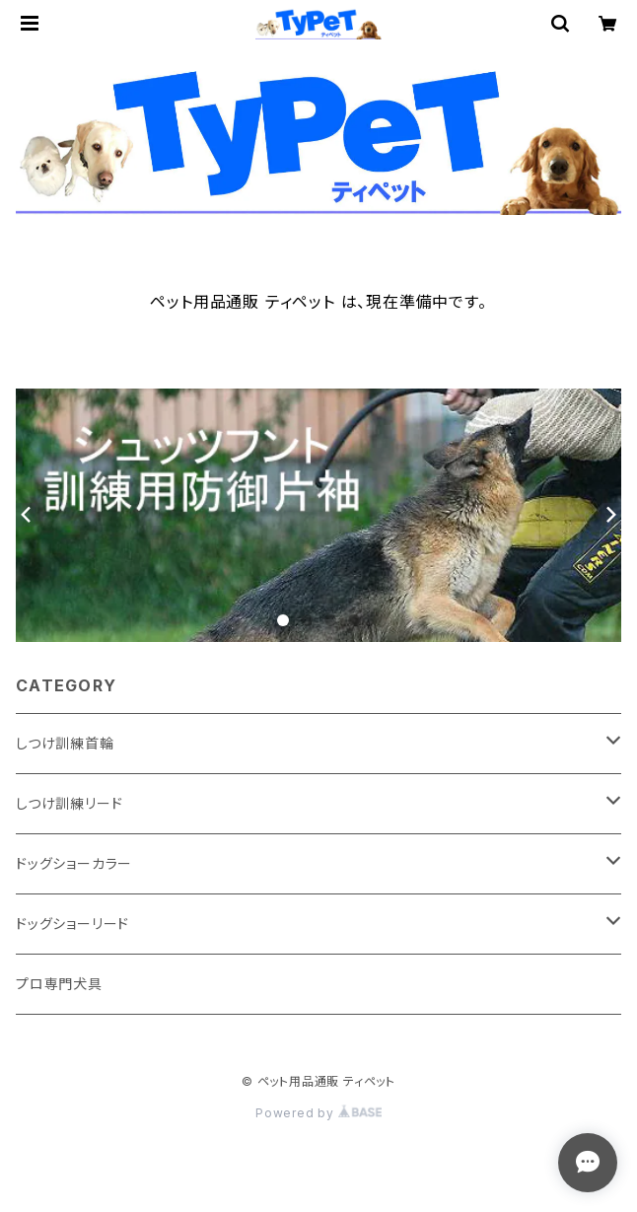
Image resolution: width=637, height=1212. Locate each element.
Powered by (318, 1112)
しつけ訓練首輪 (65, 743)
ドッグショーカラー (74, 863)
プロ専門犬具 (59, 983)
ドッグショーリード (72, 923)
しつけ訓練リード (69, 803)
